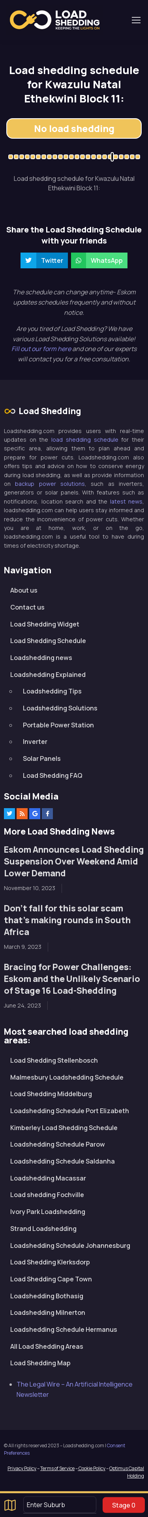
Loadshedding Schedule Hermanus (63, 1329)
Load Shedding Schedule (48, 640)
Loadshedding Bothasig (46, 1296)
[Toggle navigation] (136, 20)
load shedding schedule (84, 439)
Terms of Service (57, 1468)
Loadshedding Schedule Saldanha (62, 1161)
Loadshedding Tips (52, 691)
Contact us (27, 607)
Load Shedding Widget (44, 624)
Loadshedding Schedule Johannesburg (70, 1245)
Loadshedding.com (54, 20)
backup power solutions (50, 483)
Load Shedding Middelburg (51, 1093)
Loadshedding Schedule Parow (57, 1144)
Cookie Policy (91, 1468)
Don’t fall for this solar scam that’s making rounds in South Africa (67, 919)
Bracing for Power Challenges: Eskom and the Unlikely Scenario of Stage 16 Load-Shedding (72, 978)
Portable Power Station (58, 725)
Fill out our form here (41, 348)
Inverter (35, 741)
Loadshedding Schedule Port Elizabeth (69, 1110)
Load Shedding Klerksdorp (50, 1262)
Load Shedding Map (40, 1363)
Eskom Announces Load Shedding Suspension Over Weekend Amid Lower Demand (74, 861)
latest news (126, 501)
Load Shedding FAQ (52, 775)
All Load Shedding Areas (46, 1346)
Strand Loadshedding (43, 1228)
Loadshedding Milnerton (47, 1312)
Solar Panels (42, 758)
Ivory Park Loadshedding (47, 1211)
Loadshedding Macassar (48, 1178)
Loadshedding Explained (48, 674)
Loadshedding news (41, 657)
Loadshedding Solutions (60, 708)
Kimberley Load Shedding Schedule (64, 1127)
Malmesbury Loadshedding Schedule (67, 1077)
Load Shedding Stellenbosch (54, 1060)
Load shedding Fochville (47, 1194)
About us (23, 590)
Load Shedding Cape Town (51, 1279)
